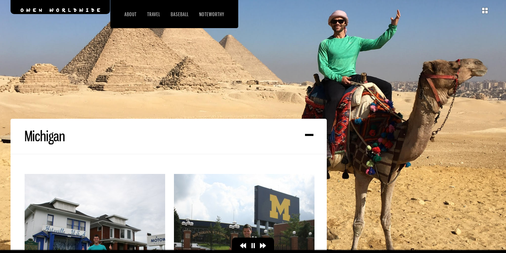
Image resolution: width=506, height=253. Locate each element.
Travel (153, 14)
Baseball (180, 14)
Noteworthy (211, 14)
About (130, 14)
